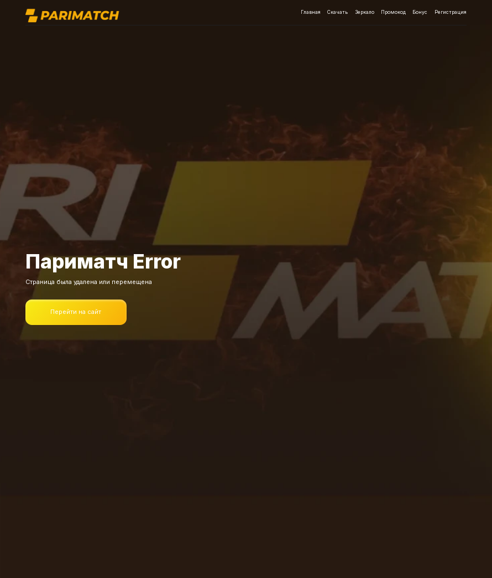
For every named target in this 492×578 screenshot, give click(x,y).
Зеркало (364, 12)
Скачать (337, 12)
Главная (311, 12)
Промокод (393, 12)
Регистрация (451, 12)
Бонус (419, 12)
